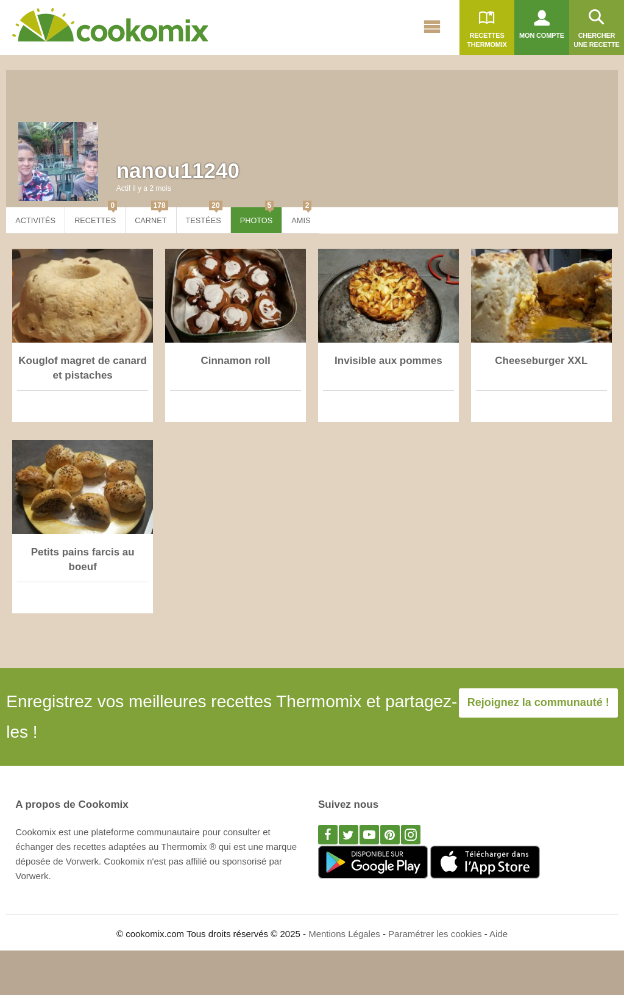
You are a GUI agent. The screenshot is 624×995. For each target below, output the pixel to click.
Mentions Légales (344, 934)
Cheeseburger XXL (541, 360)
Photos (257, 216)
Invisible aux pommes (388, 360)
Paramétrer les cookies (434, 934)
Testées (204, 216)
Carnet (151, 216)
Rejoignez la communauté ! (538, 702)
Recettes (95, 216)
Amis (301, 216)
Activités (35, 220)
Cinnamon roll (235, 360)
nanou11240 (177, 170)
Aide (498, 934)
